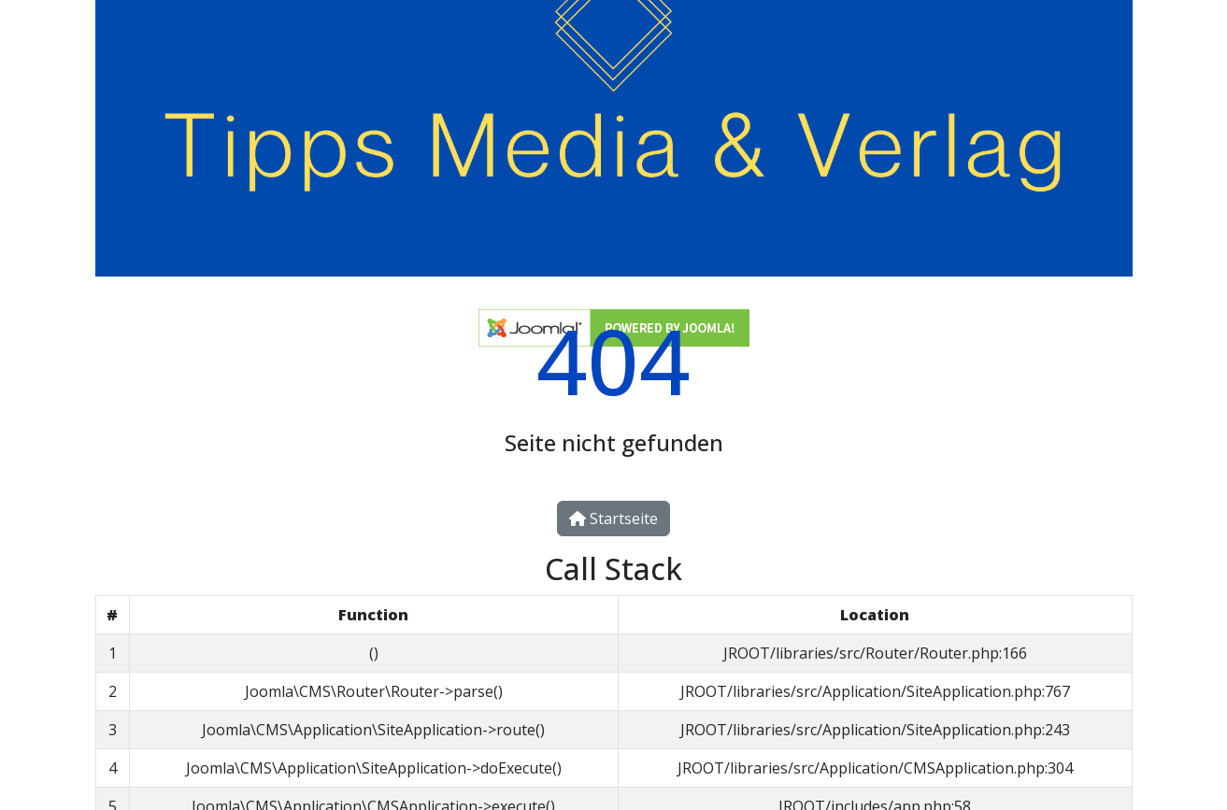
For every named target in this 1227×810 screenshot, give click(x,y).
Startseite (613, 518)
